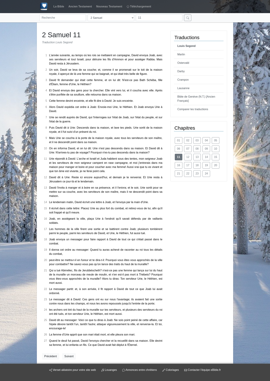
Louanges (109, 369)
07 (187, 148)
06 (178, 148)
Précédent (50, 356)
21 (178, 173)
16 (178, 165)
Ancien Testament (80, 6)
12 (187, 157)
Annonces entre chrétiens (139, 369)
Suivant (69, 356)
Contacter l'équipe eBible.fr (202, 369)
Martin (181, 54)
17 (187, 165)
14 (206, 157)
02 (187, 140)
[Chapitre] (159, 17)
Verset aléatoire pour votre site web (72, 369)
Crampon (183, 79)
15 (215, 157)
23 (197, 173)
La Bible (58, 6)
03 (197, 140)
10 (215, 148)
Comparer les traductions (192, 109)
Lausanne (183, 88)
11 (178, 157)
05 (215, 140)
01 (178, 140)
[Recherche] (62, 17)
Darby (181, 71)
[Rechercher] (187, 17)
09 (206, 148)
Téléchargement (139, 6)
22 (187, 173)
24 (206, 173)
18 (197, 165)
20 (215, 165)
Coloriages (170, 369)
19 (206, 165)
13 (197, 157)
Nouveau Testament (109, 6)
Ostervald (183, 62)
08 (197, 148)
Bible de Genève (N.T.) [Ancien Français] (196, 98)
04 (206, 140)
